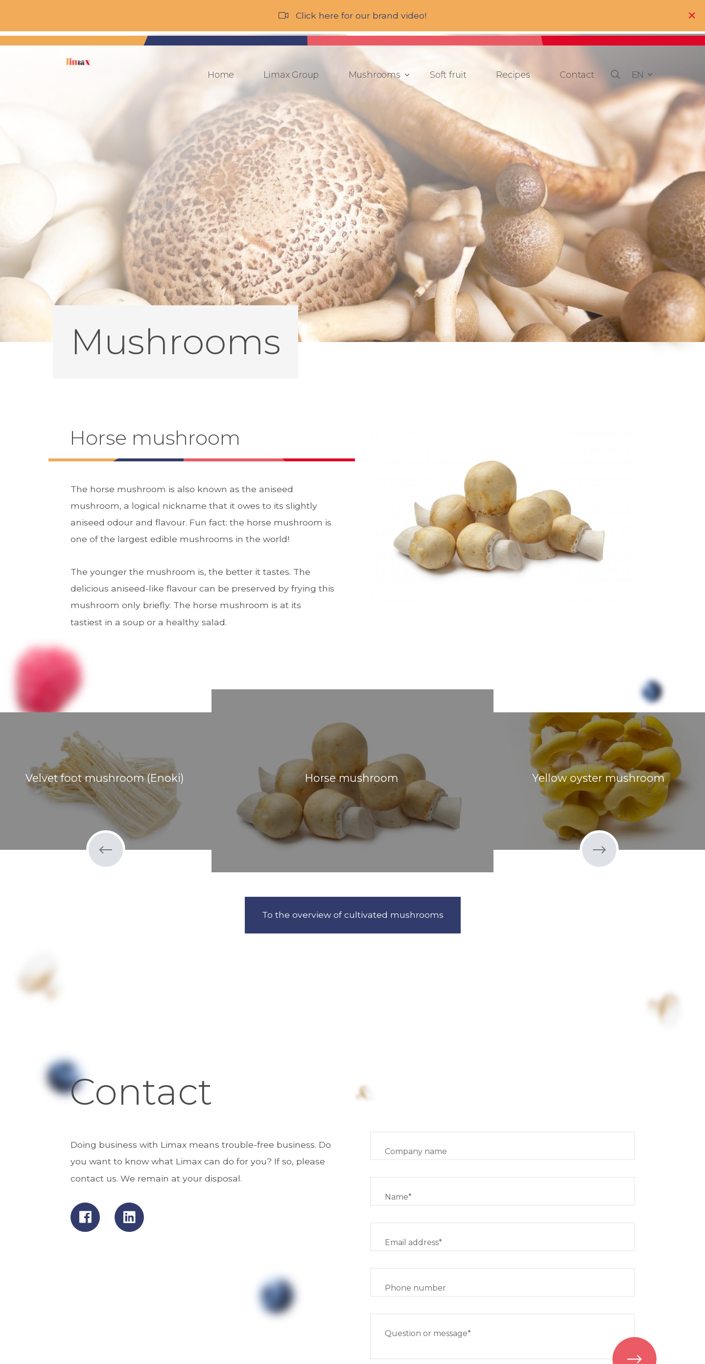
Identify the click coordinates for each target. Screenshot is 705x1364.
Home (221, 74)
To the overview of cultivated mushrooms (353, 914)
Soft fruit (448, 74)
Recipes (513, 74)
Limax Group (291, 74)
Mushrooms (377, 74)
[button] (642, 75)
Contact (577, 74)
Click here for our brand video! (361, 15)
